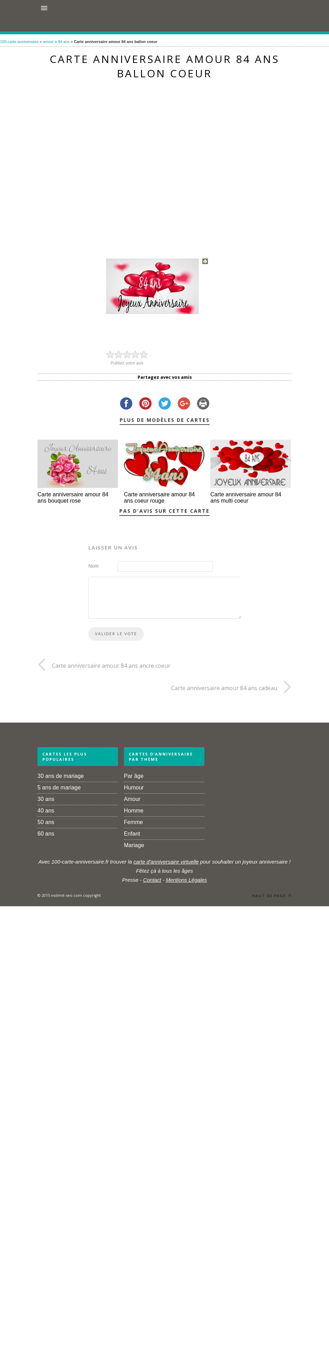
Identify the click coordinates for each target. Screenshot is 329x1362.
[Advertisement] (151, 165)
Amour (132, 799)
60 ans (45, 834)
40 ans (45, 811)
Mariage (134, 845)
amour (48, 42)
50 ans (45, 822)
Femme (133, 822)
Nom (93, 566)
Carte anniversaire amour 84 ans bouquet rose (72, 497)
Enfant (132, 834)
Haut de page (272, 895)
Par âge (134, 776)
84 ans (64, 42)
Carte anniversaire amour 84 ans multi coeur (245, 497)
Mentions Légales (186, 880)
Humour (134, 787)
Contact (152, 880)
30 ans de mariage (60, 776)
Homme (134, 811)
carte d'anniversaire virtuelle (165, 862)
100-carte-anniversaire (19, 42)
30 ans (45, 799)
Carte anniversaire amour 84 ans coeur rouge (159, 497)
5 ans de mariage (59, 787)
